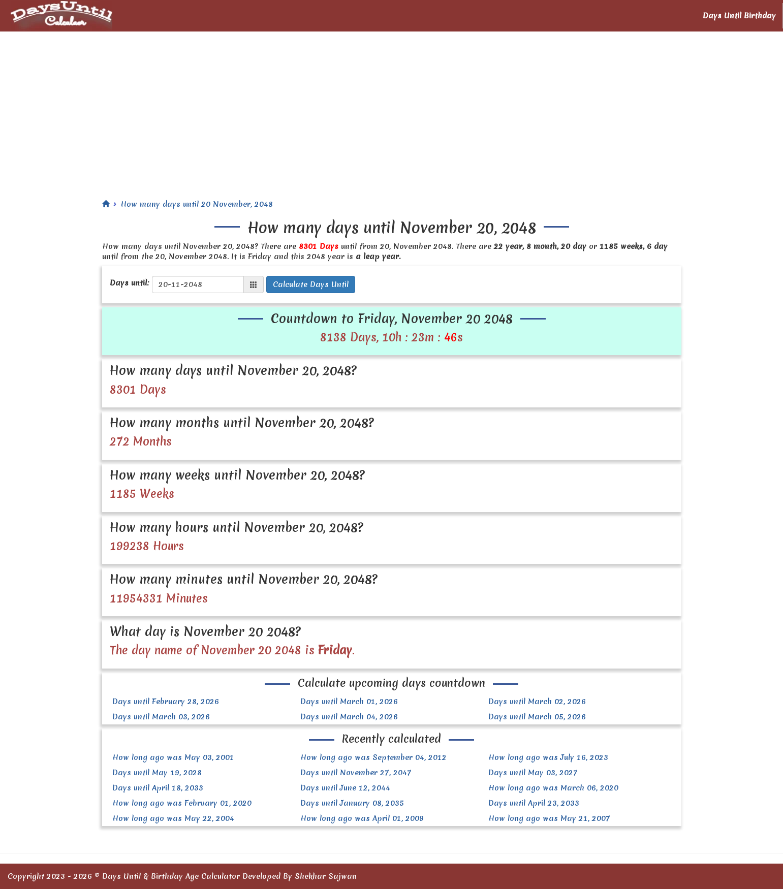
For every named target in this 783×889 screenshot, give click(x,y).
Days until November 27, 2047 (356, 773)
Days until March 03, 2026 (161, 717)
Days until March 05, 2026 (537, 717)
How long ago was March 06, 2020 (553, 788)
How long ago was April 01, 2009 (362, 818)
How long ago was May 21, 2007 (549, 818)
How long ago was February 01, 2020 (182, 803)
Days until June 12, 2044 (345, 788)
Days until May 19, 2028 (157, 773)
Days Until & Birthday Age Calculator (171, 876)
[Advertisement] (392, 108)
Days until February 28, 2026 (165, 701)
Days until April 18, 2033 (157, 788)
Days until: (129, 283)
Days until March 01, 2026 (349, 701)
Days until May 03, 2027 (533, 773)
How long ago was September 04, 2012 (373, 757)
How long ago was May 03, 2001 (173, 757)
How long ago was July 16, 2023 (548, 757)
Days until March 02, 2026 (537, 701)
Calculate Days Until (311, 284)
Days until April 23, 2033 (533, 803)
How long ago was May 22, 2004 (173, 818)
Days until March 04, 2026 (349, 717)
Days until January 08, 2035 (352, 803)
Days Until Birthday (739, 16)
